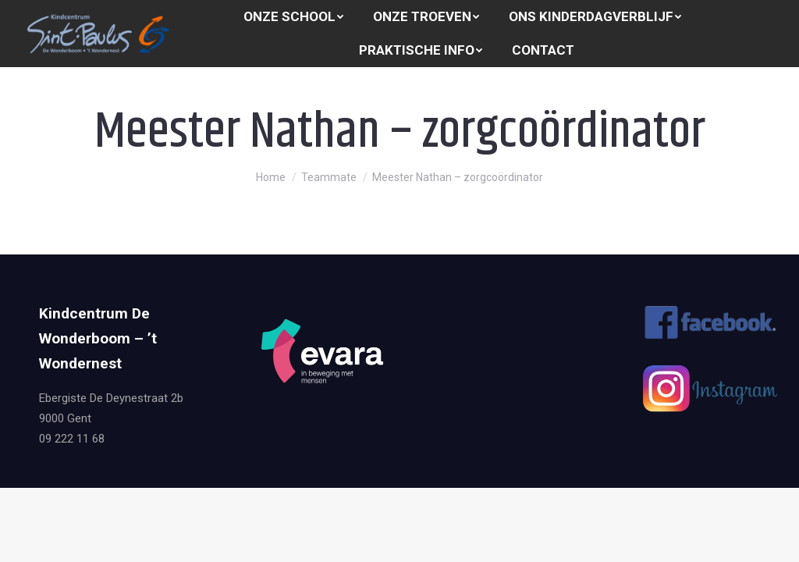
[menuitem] (293, 17)
